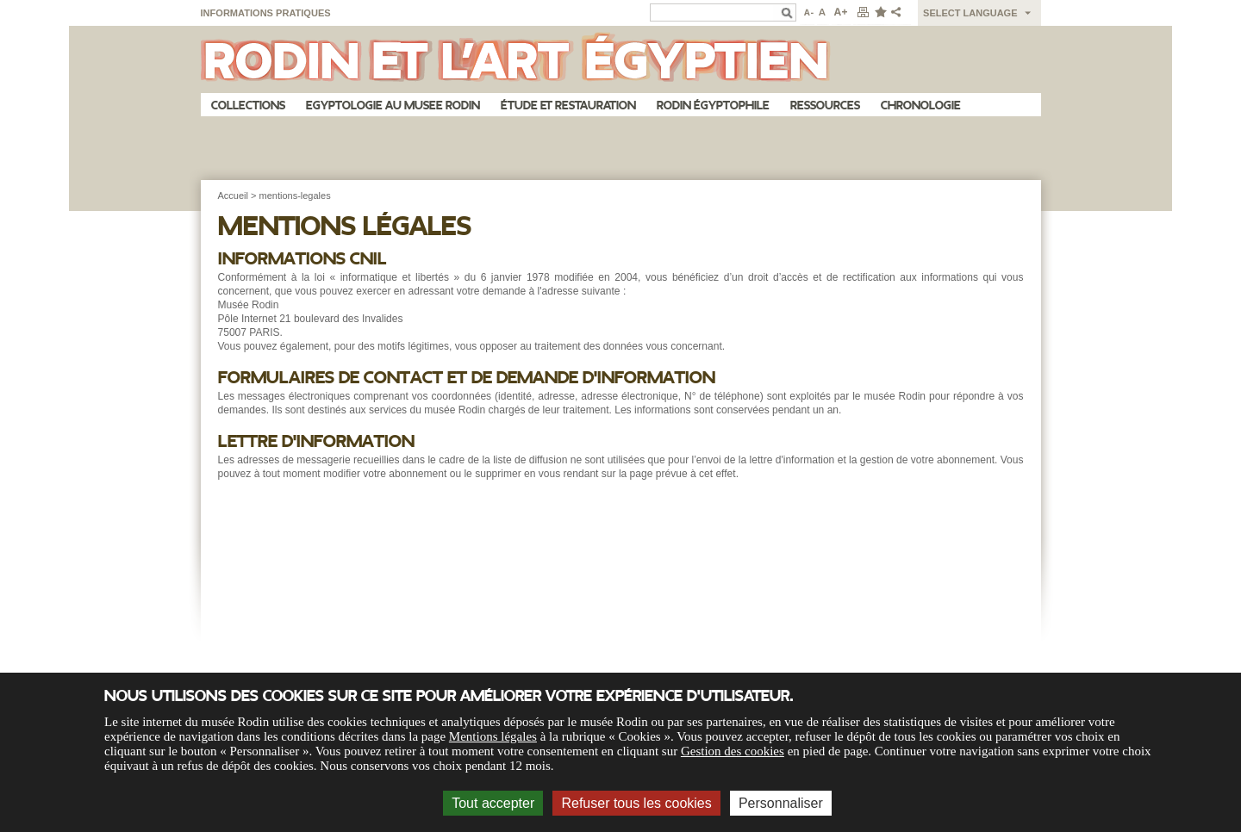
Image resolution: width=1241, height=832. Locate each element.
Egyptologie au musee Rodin (393, 105)
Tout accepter (493, 803)
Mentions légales (493, 736)
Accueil (233, 195)
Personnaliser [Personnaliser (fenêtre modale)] (781, 803)
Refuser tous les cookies (636, 803)
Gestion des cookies (732, 751)
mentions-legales (295, 195)
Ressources (825, 105)
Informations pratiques (266, 13)
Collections (248, 105)
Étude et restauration (568, 105)
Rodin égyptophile (713, 105)
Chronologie (921, 105)
